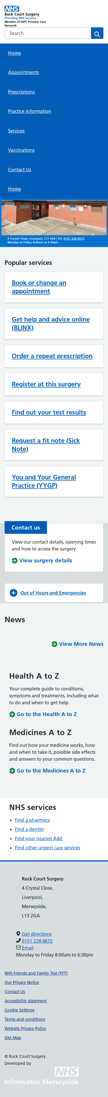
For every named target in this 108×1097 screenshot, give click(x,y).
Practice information (29, 111)
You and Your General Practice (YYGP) (44, 481)
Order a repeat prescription (52, 356)
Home (14, 53)
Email (27, 948)
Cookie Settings (19, 1010)
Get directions (37, 934)
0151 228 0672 (74, 238)
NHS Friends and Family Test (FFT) (36, 973)
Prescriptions (21, 92)
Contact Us (19, 169)
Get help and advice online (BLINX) (51, 323)
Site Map (13, 1037)
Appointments (23, 72)
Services (16, 131)
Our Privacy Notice (22, 982)
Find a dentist (29, 829)
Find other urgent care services (47, 848)
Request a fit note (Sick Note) (46, 444)
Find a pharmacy (32, 820)
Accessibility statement (26, 1000)
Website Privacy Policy (25, 1028)
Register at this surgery (46, 384)
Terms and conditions (25, 1019)
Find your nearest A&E (39, 838)
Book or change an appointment (39, 287)
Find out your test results (49, 412)
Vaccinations (21, 150)
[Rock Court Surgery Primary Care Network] (29, 16)
